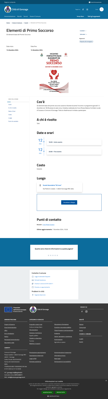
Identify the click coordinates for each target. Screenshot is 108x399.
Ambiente (57, 333)
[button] (54, 396)
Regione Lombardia (9, 2)
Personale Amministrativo (11, 340)
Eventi (26, 23)
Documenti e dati (9, 343)
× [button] (106, 380)
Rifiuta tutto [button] (61, 392)
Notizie (81, 324)
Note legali (57, 359)
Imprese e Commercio (35, 333)
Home (8, 23)
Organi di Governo (9, 324)
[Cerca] (102, 9)
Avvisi (81, 330)
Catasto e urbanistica (35, 338)
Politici (6, 337)
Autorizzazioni (58, 339)
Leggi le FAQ (32, 359)
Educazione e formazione (61, 324)
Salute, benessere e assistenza (63, 336)
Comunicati (82, 327)
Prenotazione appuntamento (37, 353)
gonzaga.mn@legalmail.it (14, 373)
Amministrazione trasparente (62, 353)
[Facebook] (82, 9)
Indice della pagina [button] (13, 99)
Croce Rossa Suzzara (48, 225)
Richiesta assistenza (35, 362)
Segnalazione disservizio (36, 356)
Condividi (83, 31)
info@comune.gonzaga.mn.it (16, 377)
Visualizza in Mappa (69, 202)
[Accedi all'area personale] (95, 2)
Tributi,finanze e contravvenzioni (63, 330)
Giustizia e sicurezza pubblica (62, 327)
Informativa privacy (59, 356)
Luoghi (81, 339)
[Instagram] (86, 9)
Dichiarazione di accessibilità (62, 362)
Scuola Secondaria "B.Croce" (52, 185)
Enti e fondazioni (9, 334)
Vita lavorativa (33, 330)
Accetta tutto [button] (47, 392)
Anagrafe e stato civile (35, 324)
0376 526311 (18, 375)
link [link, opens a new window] (70, 389)
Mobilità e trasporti (34, 344)
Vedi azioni (83, 34)
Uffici (5, 330)
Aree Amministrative (10, 327)
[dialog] (54, 389)
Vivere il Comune (17, 23)
